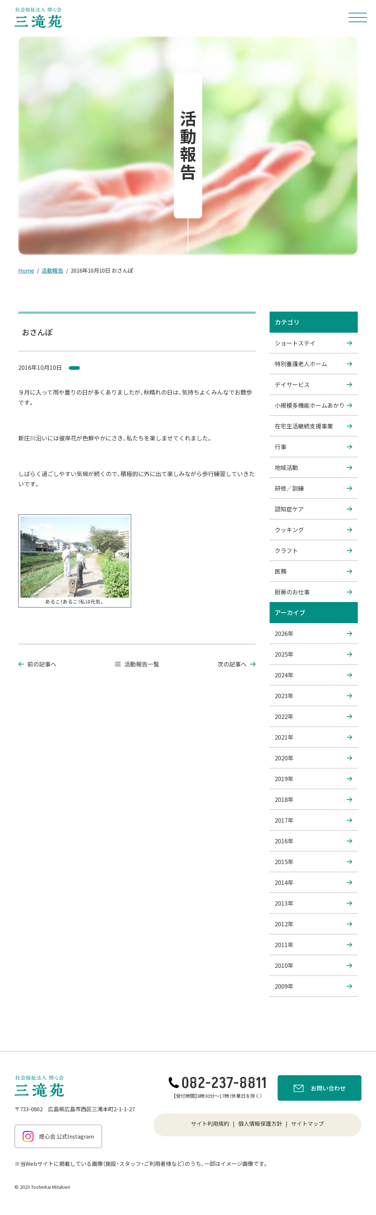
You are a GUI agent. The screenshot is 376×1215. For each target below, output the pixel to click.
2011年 (313, 944)
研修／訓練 (313, 488)
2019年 (313, 778)
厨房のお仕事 (313, 592)
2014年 (313, 882)
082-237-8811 (218, 1083)
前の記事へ (37, 664)
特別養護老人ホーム (313, 364)
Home (26, 270)
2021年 (313, 737)
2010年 (313, 965)
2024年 (313, 675)
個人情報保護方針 (260, 1123)
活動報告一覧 (137, 664)
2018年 (313, 799)
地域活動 (313, 467)
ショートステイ (313, 343)
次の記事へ (237, 664)
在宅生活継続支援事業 (313, 426)
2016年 (313, 841)
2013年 (313, 903)
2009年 (313, 986)
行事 (313, 447)
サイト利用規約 (210, 1123)
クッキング (313, 530)
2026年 (313, 633)
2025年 (313, 654)
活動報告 (52, 270)
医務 (313, 571)
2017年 (313, 820)
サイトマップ (307, 1123)
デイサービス (313, 384)
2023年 (313, 695)
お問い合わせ (320, 1089)
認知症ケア (313, 509)
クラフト (313, 550)
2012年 (313, 924)
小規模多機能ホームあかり (313, 405)
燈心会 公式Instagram (58, 1136)
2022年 (313, 716)
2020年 (313, 758)
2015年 (313, 861)
